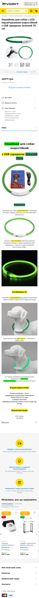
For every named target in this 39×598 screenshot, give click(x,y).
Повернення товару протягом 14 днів (19, 488)
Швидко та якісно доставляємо (19, 449)
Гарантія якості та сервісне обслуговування (19, 468)
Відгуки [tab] (19, 422)
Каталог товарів (2, 10)
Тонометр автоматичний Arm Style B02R (7, 544)
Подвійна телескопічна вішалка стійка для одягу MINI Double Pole (28, 544)
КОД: (31, 72)
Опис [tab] (19, 127)
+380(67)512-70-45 (30, 3)
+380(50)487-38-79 (30, 5)
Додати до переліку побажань (19, 87)
